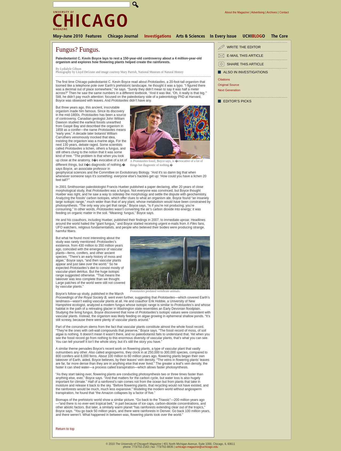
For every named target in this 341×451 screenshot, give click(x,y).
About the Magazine (237, 12)
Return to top (65, 429)
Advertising (258, 12)
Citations (224, 79)
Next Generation (229, 90)
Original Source (228, 84)
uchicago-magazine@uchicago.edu (196, 446)
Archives (272, 12)
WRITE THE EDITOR (244, 47)
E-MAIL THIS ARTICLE (245, 56)
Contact (284, 12)
